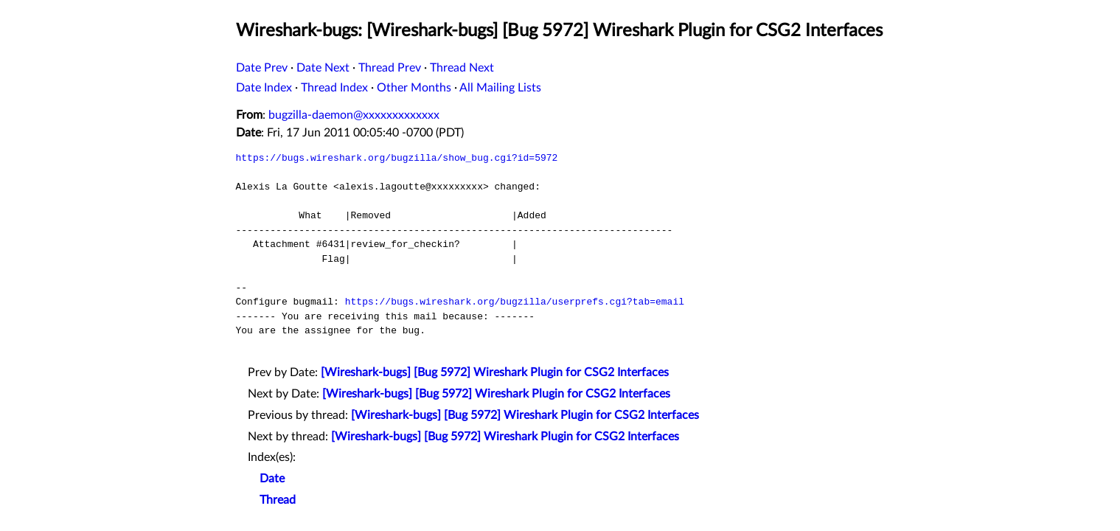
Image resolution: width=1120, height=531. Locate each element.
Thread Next (462, 68)
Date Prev (262, 68)
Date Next (322, 68)
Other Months (414, 88)
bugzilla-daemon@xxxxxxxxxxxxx (353, 115)
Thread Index (334, 88)
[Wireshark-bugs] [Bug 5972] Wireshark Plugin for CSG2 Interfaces (495, 372)
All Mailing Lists (500, 88)
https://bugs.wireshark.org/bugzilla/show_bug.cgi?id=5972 (397, 157)
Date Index (264, 88)
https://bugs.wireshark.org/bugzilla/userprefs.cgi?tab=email (514, 301)
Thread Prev (389, 68)
